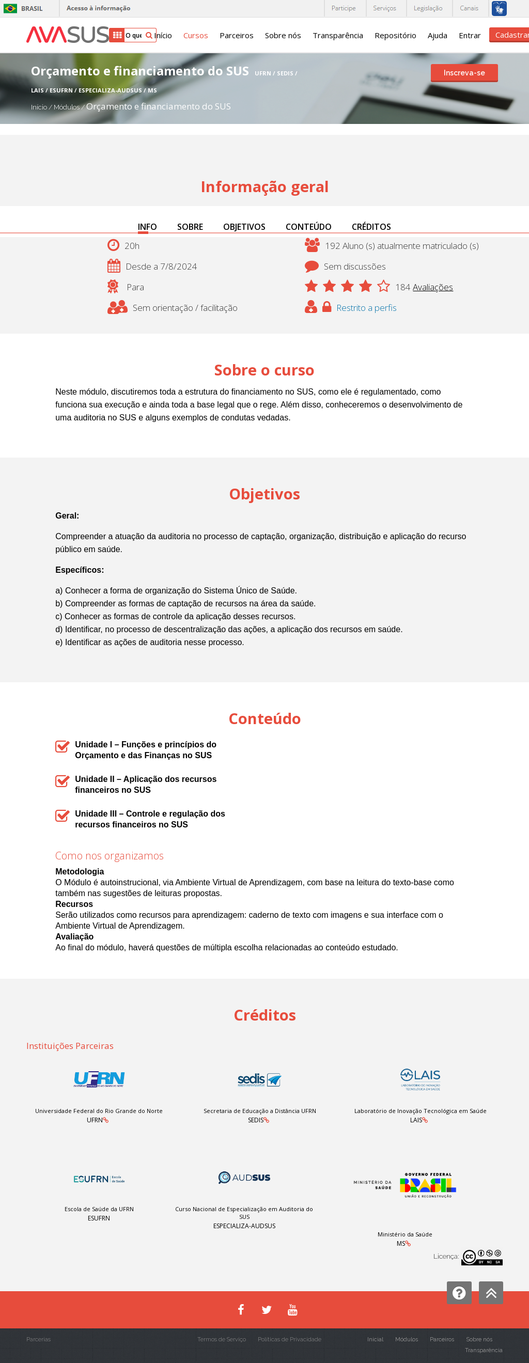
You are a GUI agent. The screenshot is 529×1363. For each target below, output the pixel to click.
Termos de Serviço (221, 1339)
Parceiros (237, 35)
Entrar (470, 35)
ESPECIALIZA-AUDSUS (244, 1225)
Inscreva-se (464, 73)
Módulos (67, 107)
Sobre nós (283, 35)
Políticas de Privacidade (289, 1339)
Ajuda (437, 35)
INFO (147, 226)
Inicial (375, 1339)
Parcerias (38, 1339)
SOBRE (190, 226)
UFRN (95, 1120)
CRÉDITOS (371, 226)
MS (401, 1243)
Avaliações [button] (433, 287)
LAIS (416, 1120)
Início (163, 35)
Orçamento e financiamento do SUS (158, 106)
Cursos (195, 35)
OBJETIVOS (244, 226)
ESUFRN (99, 1218)
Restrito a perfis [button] (366, 308)
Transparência (338, 35)
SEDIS (255, 1120)
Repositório (395, 35)
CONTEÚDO (309, 226)
